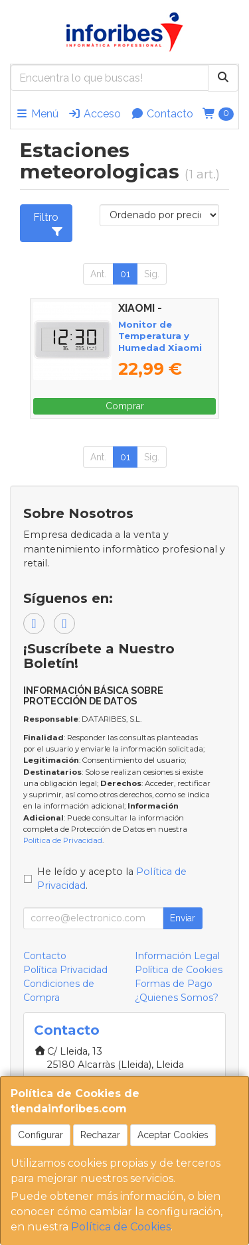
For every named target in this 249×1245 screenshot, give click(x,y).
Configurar (40, 1135)
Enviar (182, 918)
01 (125, 274)
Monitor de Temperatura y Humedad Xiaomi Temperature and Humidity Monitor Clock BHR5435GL (161, 353)
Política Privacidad (65, 970)
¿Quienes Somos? (176, 998)
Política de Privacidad (62, 840)
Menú (36, 113)
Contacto (162, 113)
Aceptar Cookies (172, 1135)
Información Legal (177, 956)
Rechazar (100, 1135)
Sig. (151, 274)
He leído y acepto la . (112, 879)
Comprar (125, 406)
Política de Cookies (121, 1226)
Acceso (94, 113)
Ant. (98, 274)
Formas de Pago (173, 984)
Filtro (48, 223)
